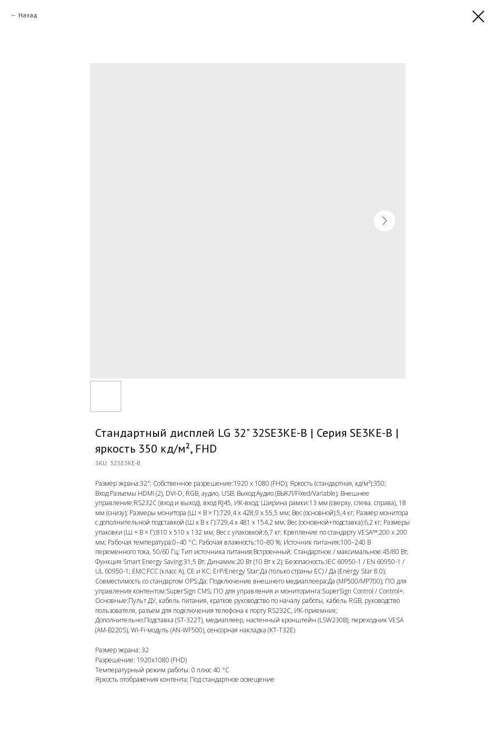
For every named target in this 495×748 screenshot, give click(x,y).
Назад (27, 15)
